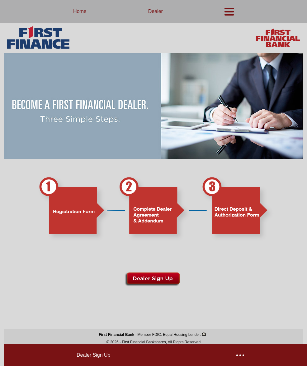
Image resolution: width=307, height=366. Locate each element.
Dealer (155, 11)
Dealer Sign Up (94, 355)
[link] (153, 158)
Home (80, 11)
